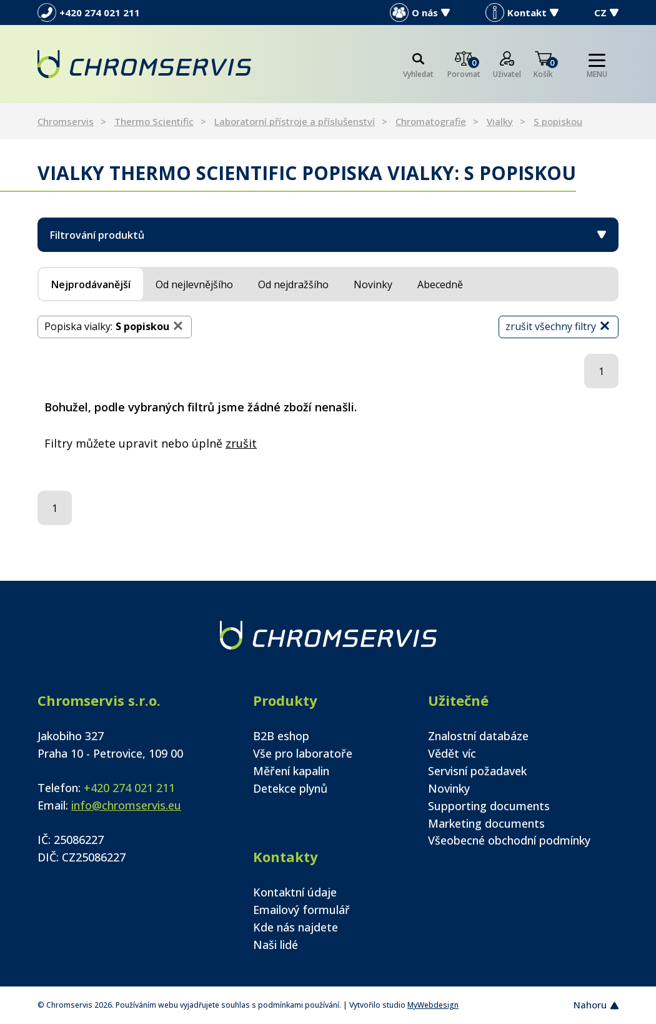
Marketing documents (486, 823)
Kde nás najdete (295, 927)
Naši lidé (275, 944)
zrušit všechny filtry (558, 326)
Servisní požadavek (477, 770)
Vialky (500, 121)
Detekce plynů (290, 788)
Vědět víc (452, 753)
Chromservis (65, 121)
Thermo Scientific (154, 121)
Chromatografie (430, 121)
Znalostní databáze (478, 735)
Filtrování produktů (328, 235)
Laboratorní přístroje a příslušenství (294, 121)
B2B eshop (281, 735)
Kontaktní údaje (295, 892)
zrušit (241, 443)
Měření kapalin (291, 770)
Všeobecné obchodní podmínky (509, 840)
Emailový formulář (301, 909)
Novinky (449, 788)
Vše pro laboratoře (302, 753)
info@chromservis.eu (126, 805)
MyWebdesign (433, 1005)
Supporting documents (489, 805)
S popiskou (558, 121)
